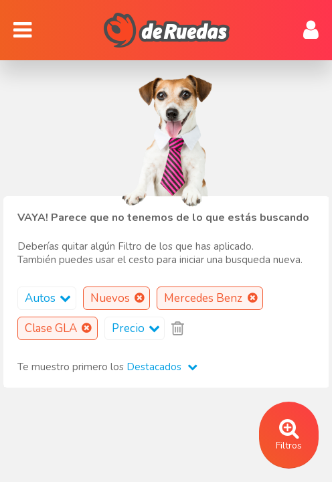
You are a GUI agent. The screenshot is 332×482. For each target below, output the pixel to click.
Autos (50, 298)
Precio (138, 328)
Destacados (162, 367)
